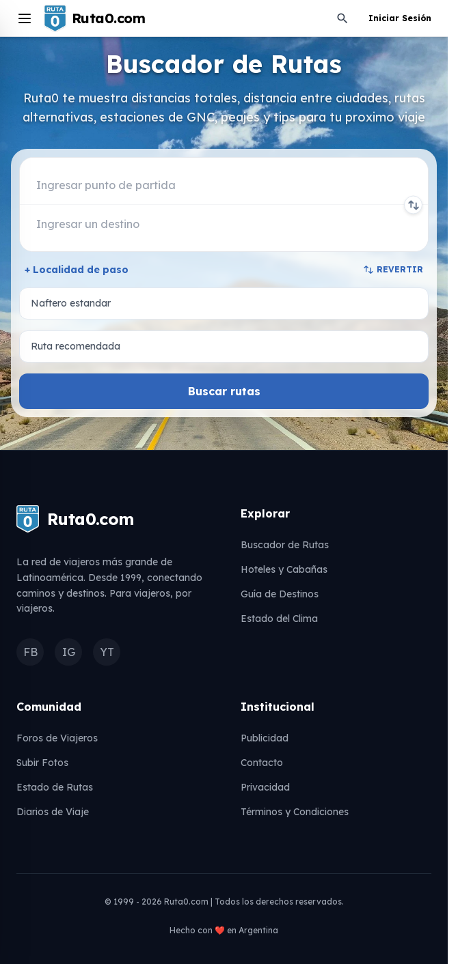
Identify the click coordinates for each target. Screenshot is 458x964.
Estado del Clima (279, 618)
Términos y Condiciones (295, 812)
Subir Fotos (42, 762)
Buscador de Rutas (285, 545)
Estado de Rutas (54, 787)
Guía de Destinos (280, 594)
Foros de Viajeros (57, 738)
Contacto (262, 762)
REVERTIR (393, 269)
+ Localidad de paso (77, 270)
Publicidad (264, 738)
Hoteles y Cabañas (284, 569)
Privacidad (265, 787)
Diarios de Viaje (52, 812)
